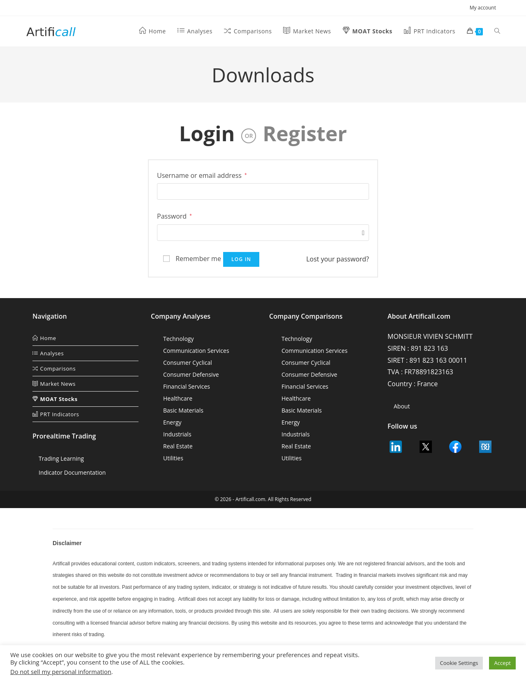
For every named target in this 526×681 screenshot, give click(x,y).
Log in (241, 259)
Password (174, 215)
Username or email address (202, 175)
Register (305, 133)
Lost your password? (337, 259)
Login (207, 133)
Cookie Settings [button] (459, 663)
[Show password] (361, 233)
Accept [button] (502, 663)
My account (485, 7)
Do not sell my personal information (60, 671)
